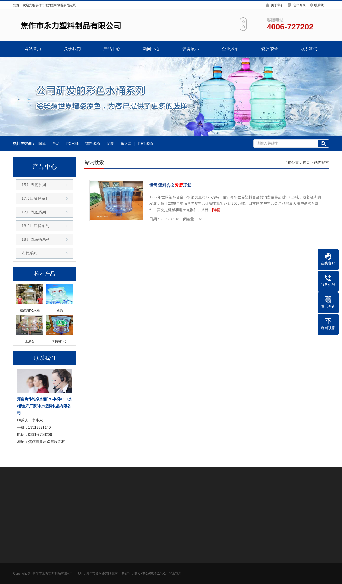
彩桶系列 (29, 253)
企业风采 (230, 49)
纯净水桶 (92, 144)
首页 (306, 162)
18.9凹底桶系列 (35, 226)
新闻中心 (151, 49)
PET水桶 (145, 144)
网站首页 (32, 49)
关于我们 (277, 5)
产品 (55, 144)
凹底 (41, 144)
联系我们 (320, 5)
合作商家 (299, 5)
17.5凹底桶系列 (35, 198)
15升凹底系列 (34, 185)
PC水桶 (72, 144)
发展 (110, 144)
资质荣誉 (269, 49)
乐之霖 (125, 144)
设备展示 (190, 49)
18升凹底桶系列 (36, 239)
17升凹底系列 (34, 212)
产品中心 (111, 49)
